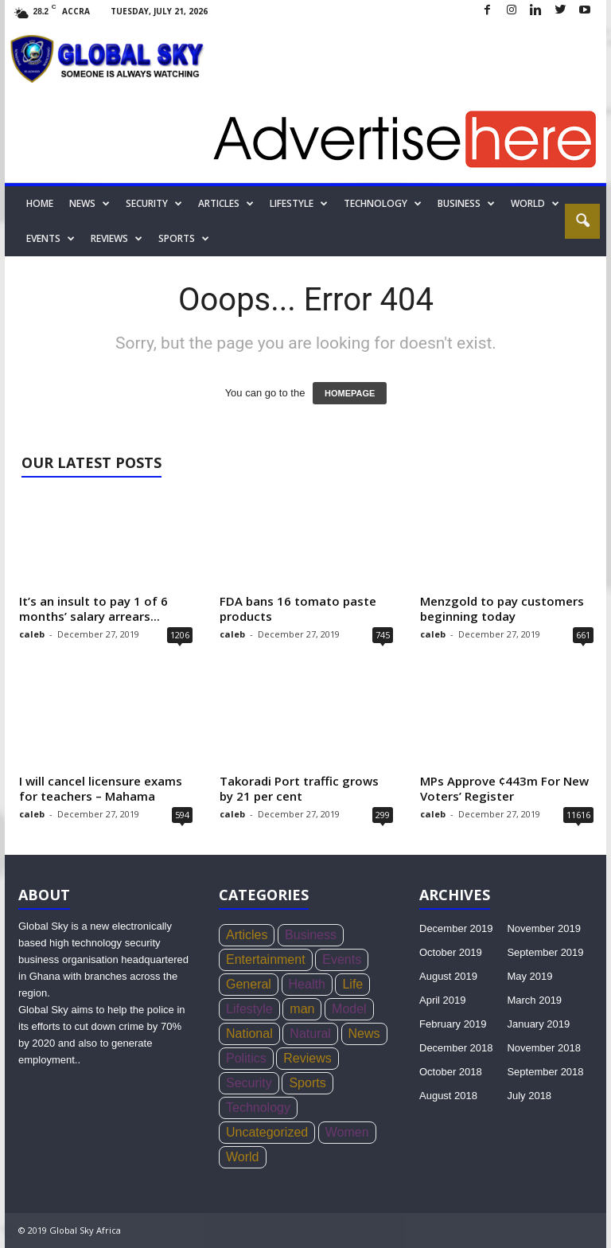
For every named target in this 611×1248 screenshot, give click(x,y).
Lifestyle (299, 203)
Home (39, 203)
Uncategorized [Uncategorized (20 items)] (267, 1132)
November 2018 (544, 1048)
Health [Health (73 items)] (307, 984)
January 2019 (538, 1024)
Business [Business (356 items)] (311, 935)
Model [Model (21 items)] (349, 1009)
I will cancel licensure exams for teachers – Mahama (100, 788)
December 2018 (456, 1048)
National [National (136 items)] (249, 1033)
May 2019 (529, 976)
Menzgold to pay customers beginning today (502, 608)
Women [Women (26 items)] (347, 1132)
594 (182, 815)
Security (154, 203)
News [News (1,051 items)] (364, 1033)
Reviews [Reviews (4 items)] (307, 1058)
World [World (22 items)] (242, 1157)
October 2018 (450, 1072)
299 (383, 815)
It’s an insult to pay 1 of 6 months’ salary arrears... (93, 608)
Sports (183, 238)
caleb (32, 634)
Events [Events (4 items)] (341, 959)
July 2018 (529, 1096)
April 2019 (442, 1000)
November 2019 (544, 928)
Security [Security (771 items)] (249, 1083)
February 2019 (453, 1024)
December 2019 (456, 928)
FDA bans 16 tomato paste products (298, 608)
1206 (179, 635)
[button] (582, 221)
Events (50, 238)
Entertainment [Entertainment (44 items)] (266, 959)
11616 (578, 815)
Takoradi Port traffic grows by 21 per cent (299, 788)
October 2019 (450, 952)
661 (583, 635)
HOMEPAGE (350, 393)
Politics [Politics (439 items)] (246, 1058)
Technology (383, 203)
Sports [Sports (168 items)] (307, 1083)
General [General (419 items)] (248, 984)
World (535, 203)
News (89, 203)
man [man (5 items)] (302, 1009)
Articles (226, 203)
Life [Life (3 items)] (352, 984)
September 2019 (545, 952)
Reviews (116, 238)
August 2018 (448, 1096)
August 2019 (448, 976)
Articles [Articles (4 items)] (246, 935)
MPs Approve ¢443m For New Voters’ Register (504, 788)
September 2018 (545, 1072)
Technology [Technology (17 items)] (258, 1107)
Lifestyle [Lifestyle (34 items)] (249, 1009)
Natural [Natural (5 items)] (310, 1033)
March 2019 (534, 1000)
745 (383, 635)
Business (466, 203)
